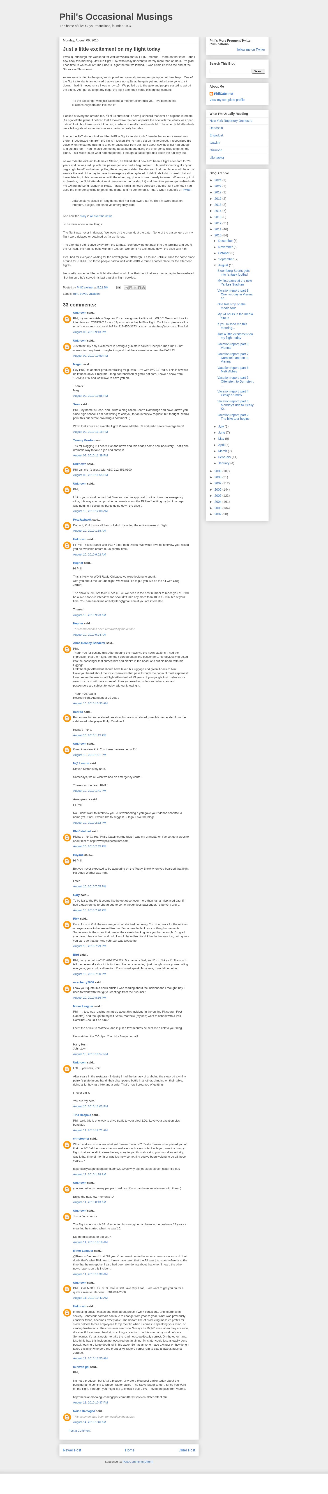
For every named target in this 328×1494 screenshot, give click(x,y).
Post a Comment (79, 1430)
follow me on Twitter (251, 49)
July (221, 426)
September (226, 259)
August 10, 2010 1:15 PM (89, 735)
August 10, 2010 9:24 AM (89, 634)
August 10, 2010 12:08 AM (90, 511)
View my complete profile (227, 100)
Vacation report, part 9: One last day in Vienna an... (235, 294)
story (83, 216)
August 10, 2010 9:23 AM (89, 615)
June (222, 432)
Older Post (186, 1450)
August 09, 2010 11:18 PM (90, 431)
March (223, 451)
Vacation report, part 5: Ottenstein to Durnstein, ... (235, 381)
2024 (218, 180)
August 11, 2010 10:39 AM (90, 1274)
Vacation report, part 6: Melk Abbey (233, 369)
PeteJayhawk (82, 519)
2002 (218, 514)
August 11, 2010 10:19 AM (90, 1242)
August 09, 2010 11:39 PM (90, 455)
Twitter (187, 189)
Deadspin (216, 128)
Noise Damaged (84, 1411)
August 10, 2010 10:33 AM (90, 703)
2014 (218, 211)
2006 (218, 489)
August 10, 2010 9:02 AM (89, 554)
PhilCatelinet (82, 831)
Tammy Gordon (84, 440)
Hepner (78, 563)
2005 (218, 495)
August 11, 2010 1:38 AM (89, 1174)
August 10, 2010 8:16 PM (89, 997)
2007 (218, 483)
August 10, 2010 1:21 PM (89, 755)
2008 (218, 477)
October (224, 253)
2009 (218, 471)
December (225, 241)
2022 (218, 186)
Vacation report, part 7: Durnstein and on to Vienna (233, 357)
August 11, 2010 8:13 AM (89, 1202)
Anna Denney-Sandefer (89, 643)
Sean (76, 404)
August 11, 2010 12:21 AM (90, 1130)
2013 (218, 217)
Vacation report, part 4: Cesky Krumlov (233, 393)
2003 (218, 508)
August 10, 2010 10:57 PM (90, 1054)
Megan (77, 364)
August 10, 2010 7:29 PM (89, 946)
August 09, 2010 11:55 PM (90, 475)
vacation (94, 293)
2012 (218, 223)
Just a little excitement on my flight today (235, 336)
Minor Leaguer (83, 1006)
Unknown (79, 312)
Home (130, 1450)
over (96, 216)
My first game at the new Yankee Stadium (234, 282)
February (225, 457)
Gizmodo (216, 150)
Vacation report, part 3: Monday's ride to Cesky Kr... (235, 405)
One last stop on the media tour (231, 306)
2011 (218, 229)
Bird (76, 954)
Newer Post (72, 1450)
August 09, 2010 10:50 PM (90, 355)
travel (83, 293)
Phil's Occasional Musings (116, 17)
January (224, 463)
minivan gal (81, 1367)
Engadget (216, 135)
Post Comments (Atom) (138, 1461)
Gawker (215, 143)
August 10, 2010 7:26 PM (89, 910)
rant (75, 293)
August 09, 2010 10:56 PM (90, 395)
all (91, 216)
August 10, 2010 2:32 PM (89, 822)
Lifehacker (217, 157)
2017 (218, 192)
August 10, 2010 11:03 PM (90, 1106)
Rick (76, 918)
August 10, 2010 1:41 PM (89, 790)
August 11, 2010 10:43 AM (90, 1297)
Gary (76, 895)
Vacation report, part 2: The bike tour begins (233, 417)
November (225, 247)
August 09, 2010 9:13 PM (89, 332)
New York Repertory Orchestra (231, 120)
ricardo (78, 712)
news (108, 216)
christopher (81, 1138)
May (221, 438)
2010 (218, 235)
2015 (218, 204)
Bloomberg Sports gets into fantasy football (233, 272)
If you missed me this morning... (232, 326)
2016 (218, 198)
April (221, 445)
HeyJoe (78, 855)
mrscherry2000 (83, 982)
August (223, 265)
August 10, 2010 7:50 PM (89, 974)
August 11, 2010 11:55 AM (90, 1358)
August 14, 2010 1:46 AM (89, 1422)
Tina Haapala (82, 1115)
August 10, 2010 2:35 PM (89, 846)
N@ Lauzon (81, 763)
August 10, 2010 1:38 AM (89, 530)
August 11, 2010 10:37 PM (90, 1402)
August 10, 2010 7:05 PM (89, 886)
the (102, 216)
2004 (218, 501)
